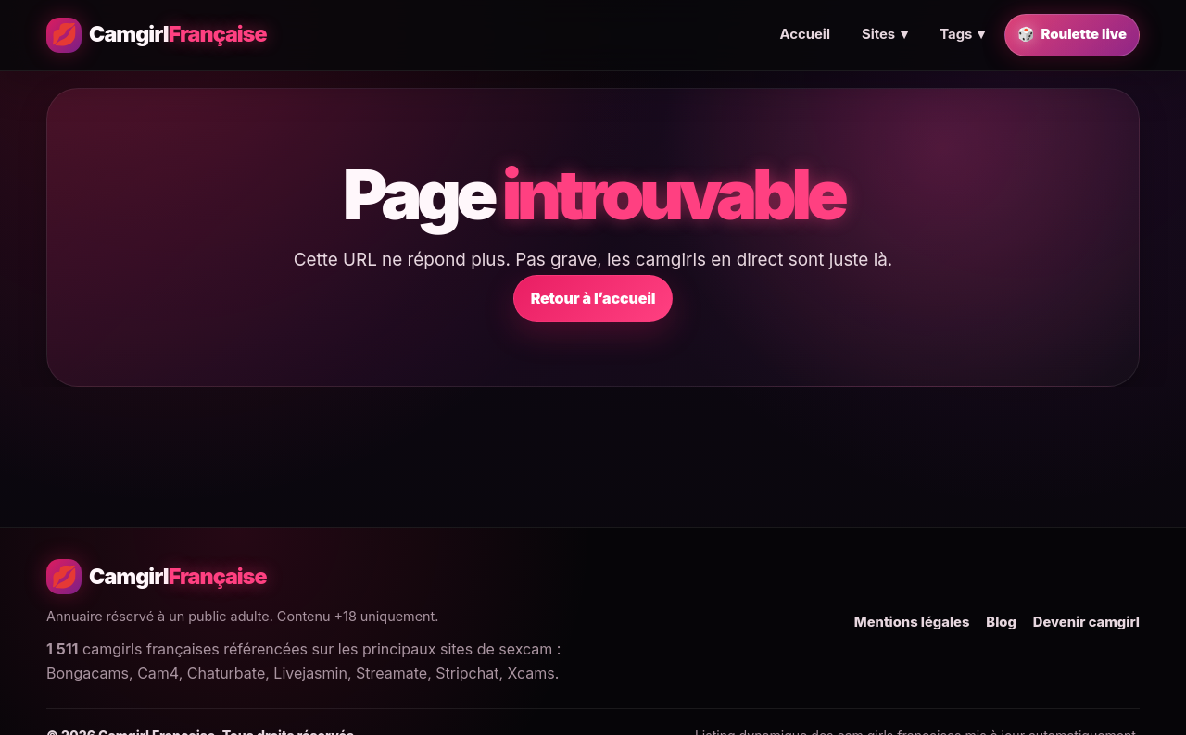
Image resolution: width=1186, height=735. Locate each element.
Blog (1001, 622)
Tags (962, 35)
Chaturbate (226, 673)
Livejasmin (310, 673)
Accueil (804, 34)
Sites (885, 35)
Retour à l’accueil (593, 298)
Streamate (391, 673)
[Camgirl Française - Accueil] (156, 35)
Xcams (531, 673)
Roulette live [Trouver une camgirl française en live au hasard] (1072, 35)
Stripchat (466, 673)
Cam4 (157, 673)
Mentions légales (912, 622)
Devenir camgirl (1086, 622)
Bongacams (87, 673)
